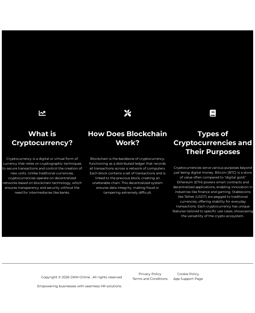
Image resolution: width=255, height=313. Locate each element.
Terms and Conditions (150, 279)
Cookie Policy (188, 274)
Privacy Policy (150, 274)
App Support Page (188, 279)
